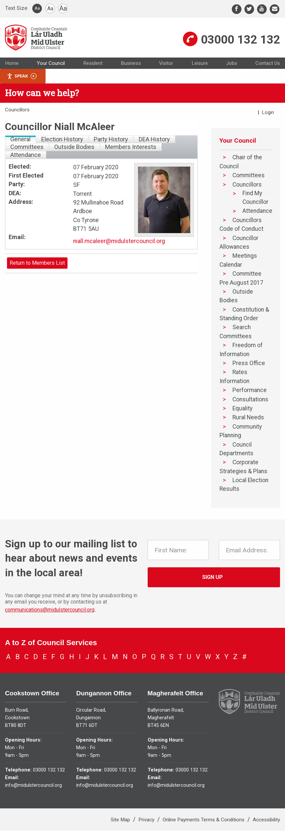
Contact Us (267, 65)
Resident (92, 65)
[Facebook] (236, 9)
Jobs (231, 65)
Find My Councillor (255, 199)
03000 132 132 (240, 40)
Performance (249, 391)
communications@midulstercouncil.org (49, 611)
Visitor (166, 65)
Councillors (247, 186)
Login (268, 114)
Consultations (250, 400)
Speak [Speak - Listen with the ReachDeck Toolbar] (22, 77)
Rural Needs (248, 419)
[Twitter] (249, 9)
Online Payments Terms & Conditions (204, 821)
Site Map (121, 821)
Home (12, 65)
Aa (37, 8)
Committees (248, 177)
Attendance (257, 212)
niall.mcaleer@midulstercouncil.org (119, 242)
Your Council (51, 65)
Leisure (200, 65)
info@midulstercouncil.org (33, 786)
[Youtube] (262, 9)
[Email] (274, 9)
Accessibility (266, 821)
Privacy (147, 821)
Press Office (248, 364)
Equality (242, 409)
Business (131, 65)
